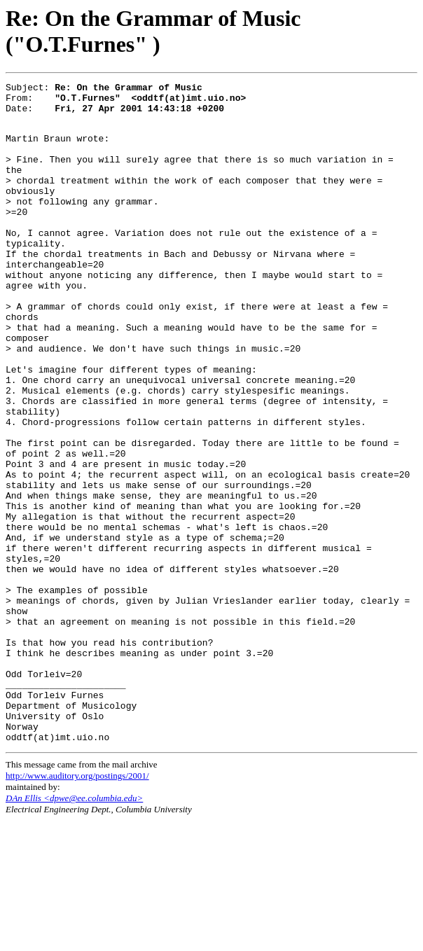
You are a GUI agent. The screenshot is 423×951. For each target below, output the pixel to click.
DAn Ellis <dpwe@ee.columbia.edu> (74, 928)
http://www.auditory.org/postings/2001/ (77, 906)
